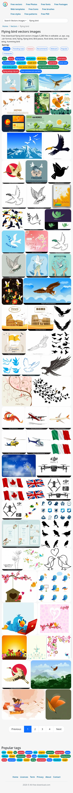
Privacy (40, 777)
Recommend (42, 49)
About (48, 777)
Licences (24, 777)
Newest (30, 49)
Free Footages (61, 4)
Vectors (13, 26)
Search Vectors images (14, 20)
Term (32, 777)
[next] (59, 729)
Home (5, 26)
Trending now (18, 49)
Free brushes (48, 9)
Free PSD (45, 14)
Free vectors (16, 4)
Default (6, 49)
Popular (64, 49)
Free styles (16, 14)
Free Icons (33, 9)
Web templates (18, 9)
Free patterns (30, 14)
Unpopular (7, 53)
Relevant (54, 49)
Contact (56, 777)
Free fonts (46, 4)
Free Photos (31, 4)
